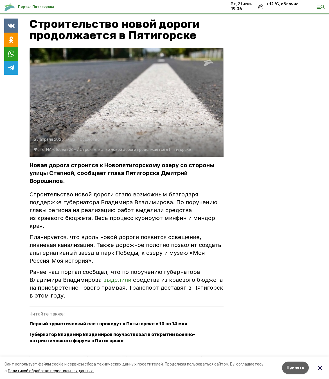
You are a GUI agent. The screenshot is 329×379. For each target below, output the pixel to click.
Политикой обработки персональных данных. (51, 371)
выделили (117, 279)
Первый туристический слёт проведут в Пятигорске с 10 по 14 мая (108, 323)
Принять (295, 367)
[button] (127, 102)
